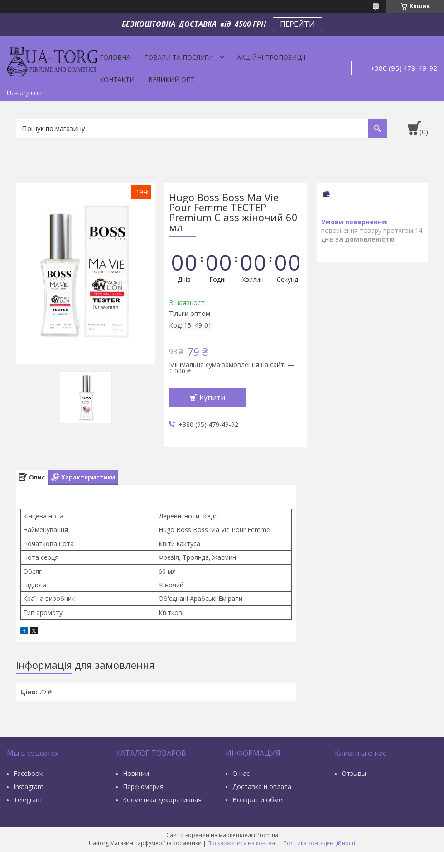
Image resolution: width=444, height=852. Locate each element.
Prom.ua (267, 835)
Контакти (117, 79)
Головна (115, 57)
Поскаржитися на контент (242, 843)
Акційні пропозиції (271, 57)
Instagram (28, 786)
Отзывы (354, 773)
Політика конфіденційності (319, 843)
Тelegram (28, 799)
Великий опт (171, 79)
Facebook (28, 773)
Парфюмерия (143, 786)
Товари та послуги (178, 57)
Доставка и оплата (261, 786)
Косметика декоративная (162, 799)
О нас (241, 773)
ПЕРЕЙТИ (297, 24)
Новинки (136, 773)
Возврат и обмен (259, 799)
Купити (212, 397)
